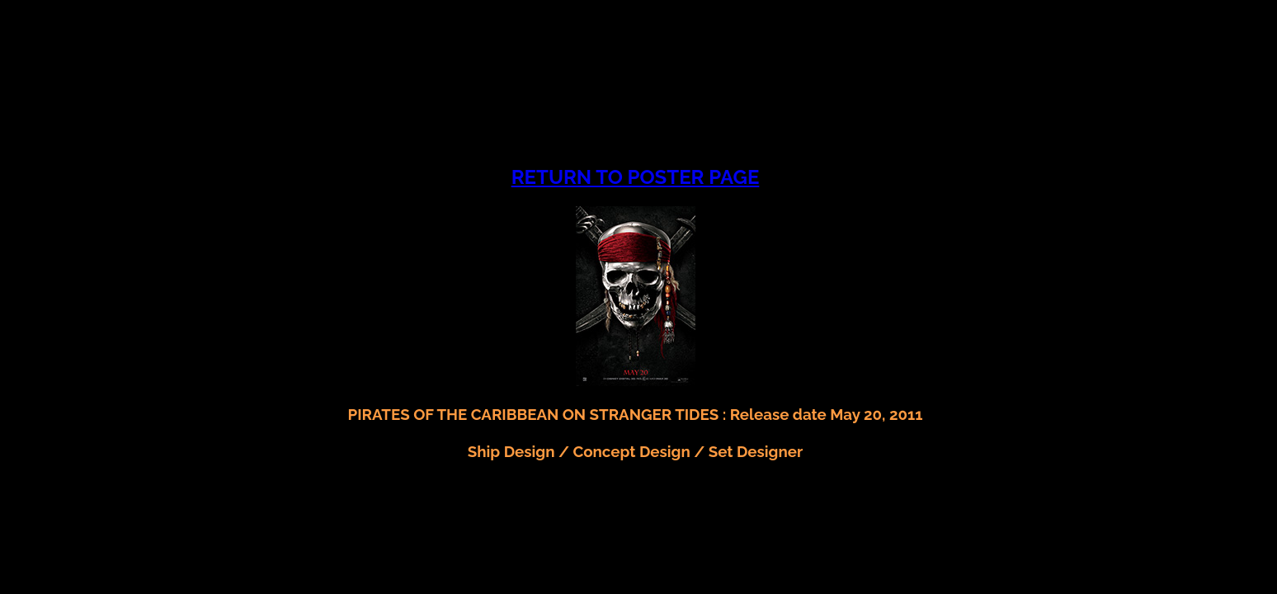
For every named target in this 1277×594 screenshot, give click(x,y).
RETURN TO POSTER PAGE (635, 177)
